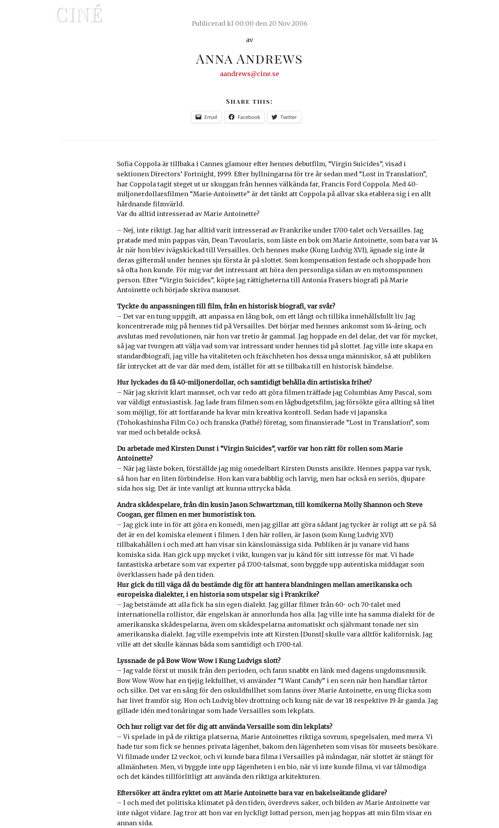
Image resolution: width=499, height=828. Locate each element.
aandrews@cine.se (249, 74)
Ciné (79, 13)
